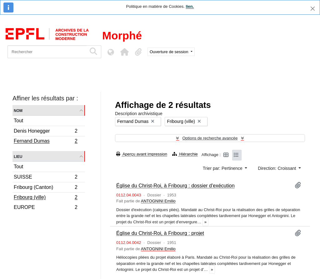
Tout (18, 120)
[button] (124, 52)
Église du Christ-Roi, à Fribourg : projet (160, 233)
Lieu (18, 156)
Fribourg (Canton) (45, 188)
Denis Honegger (45, 131)
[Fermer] (313, 8)
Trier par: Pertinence (223, 168)
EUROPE (45, 208)
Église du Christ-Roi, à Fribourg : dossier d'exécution (175, 185)
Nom (18, 110)
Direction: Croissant (277, 168)
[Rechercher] (47, 51)
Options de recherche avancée (210, 138)
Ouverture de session (169, 51)
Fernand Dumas (45, 141)
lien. (190, 6)
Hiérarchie (185, 154)
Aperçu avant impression (141, 154)
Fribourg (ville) (45, 198)
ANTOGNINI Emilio (158, 201)
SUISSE (45, 177)
